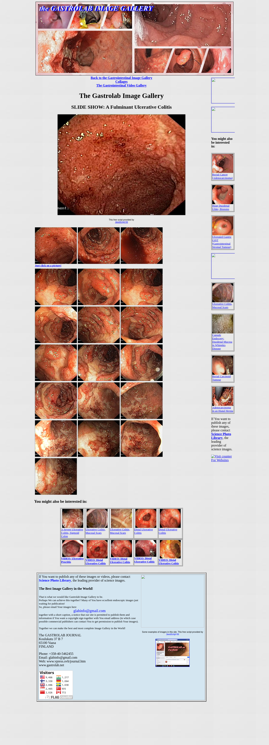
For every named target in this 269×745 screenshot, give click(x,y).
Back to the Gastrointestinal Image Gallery (121, 78)
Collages (121, 81)
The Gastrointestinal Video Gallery (121, 85)
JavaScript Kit (121, 222)
